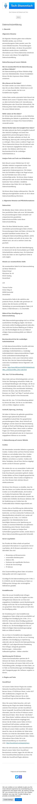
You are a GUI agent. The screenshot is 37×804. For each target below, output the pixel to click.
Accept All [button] (18, 799)
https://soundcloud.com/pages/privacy (17, 743)
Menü (18, 17)
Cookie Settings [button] (8, 799)
